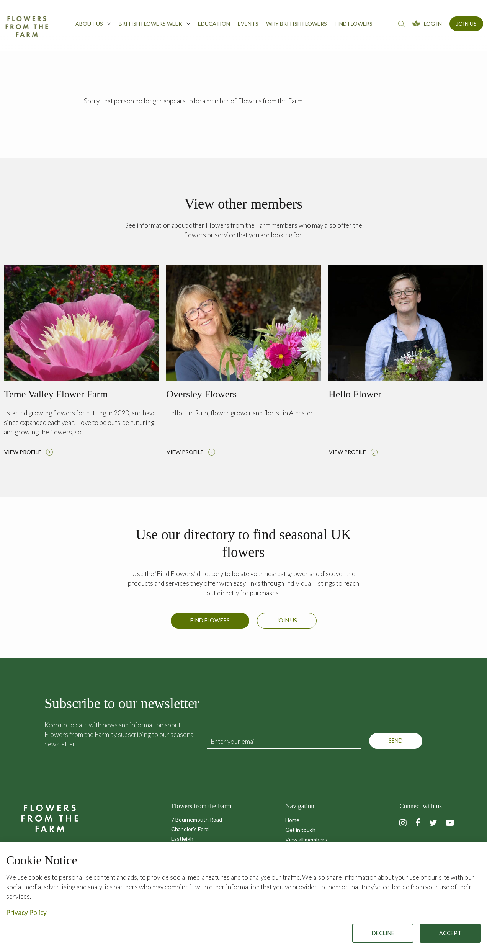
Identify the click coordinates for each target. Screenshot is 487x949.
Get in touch (300, 829)
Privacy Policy (26, 912)
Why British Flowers (296, 23)
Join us (286, 625)
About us (93, 23)
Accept (450, 933)
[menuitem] (93, 25)
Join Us (466, 23)
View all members (306, 839)
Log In (433, 23)
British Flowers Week (154, 23)
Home (292, 820)
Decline (383, 933)
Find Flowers (210, 625)
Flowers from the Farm (27, 26)
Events (248, 23)
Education (214, 23)
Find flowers (354, 23)
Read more (81, 362)
